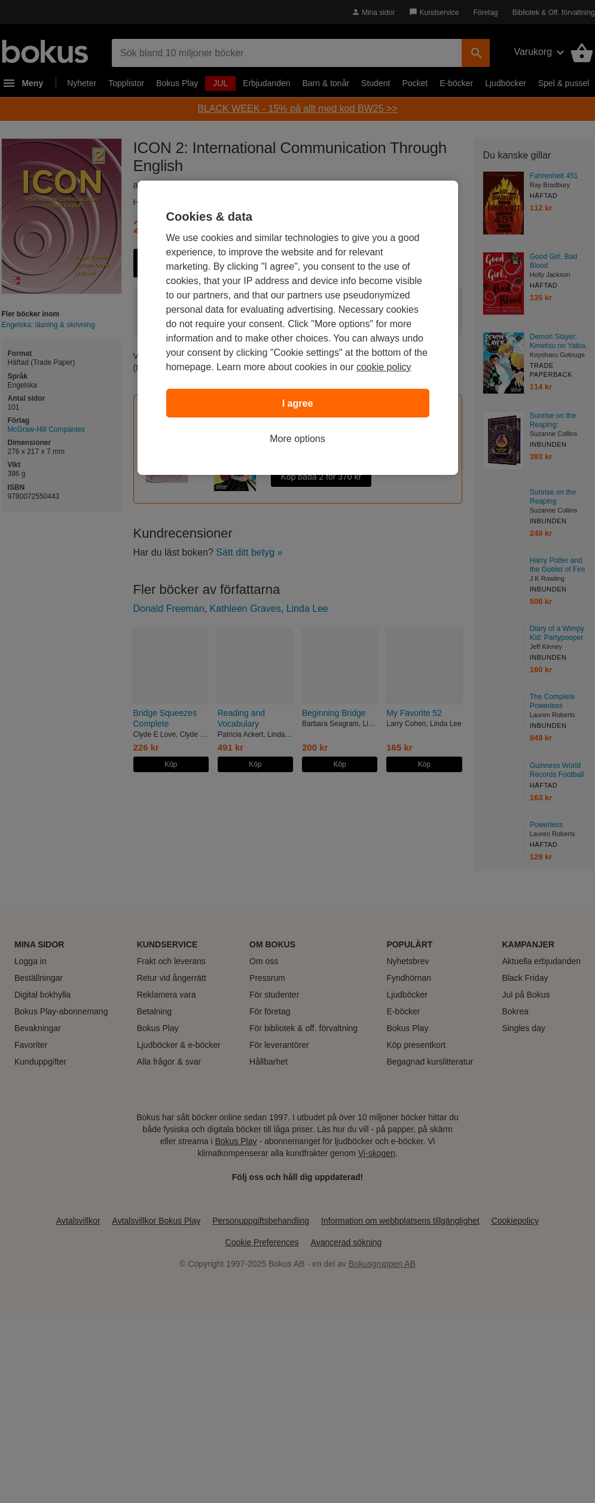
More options (297, 439)
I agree (297, 403)
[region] (298, 328)
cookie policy (383, 367)
